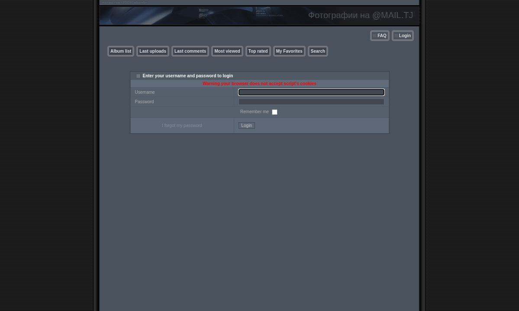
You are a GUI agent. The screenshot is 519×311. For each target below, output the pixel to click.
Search (318, 51)
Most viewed (227, 51)
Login (405, 35)
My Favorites (289, 51)
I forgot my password (182, 125)
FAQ (382, 35)
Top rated (258, 51)
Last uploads (152, 51)
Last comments (190, 51)
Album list (120, 51)
